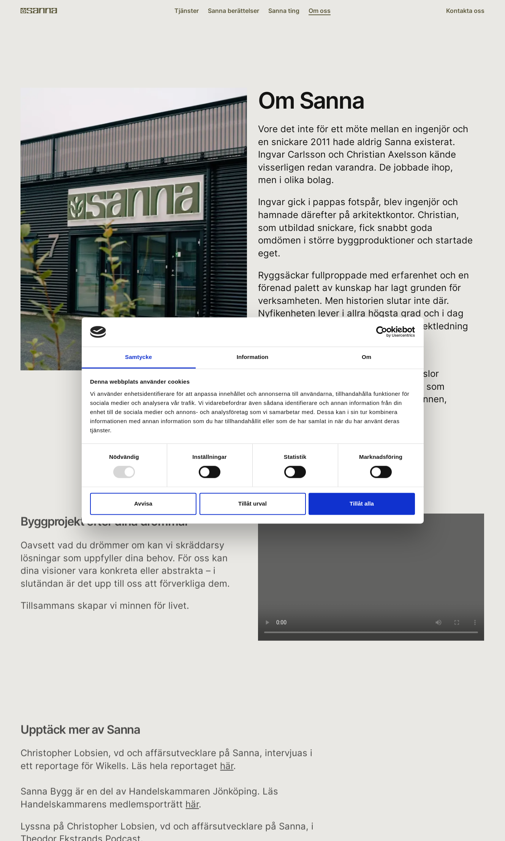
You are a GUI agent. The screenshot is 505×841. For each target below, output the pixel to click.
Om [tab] (366, 357)
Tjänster (186, 10)
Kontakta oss (465, 10)
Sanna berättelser (233, 10)
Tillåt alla (362, 503)
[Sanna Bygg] (58, 11)
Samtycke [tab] (138, 357)
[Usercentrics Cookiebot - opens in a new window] (381, 332)
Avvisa (143, 503)
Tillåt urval (252, 503)
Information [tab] (253, 357)
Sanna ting (283, 10)
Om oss (320, 10)
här (226, 778)
